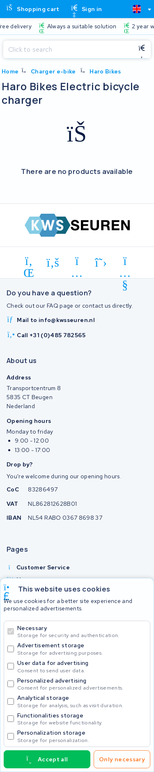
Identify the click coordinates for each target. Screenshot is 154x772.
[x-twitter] (101, 263)
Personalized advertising (82, 684)
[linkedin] (29, 263)
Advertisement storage (82, 649)
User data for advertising (82, 666)
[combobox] (138, 9)
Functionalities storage (82, 719)
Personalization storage (82, 736)
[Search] (68, 50)
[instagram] (77, 263)
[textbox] (137, 9)
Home (10, 71)
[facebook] (53, 263)
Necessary (82, 631)
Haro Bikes (105, 71)
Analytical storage (82, 701)
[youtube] (125, 263)
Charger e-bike (53, 71)
